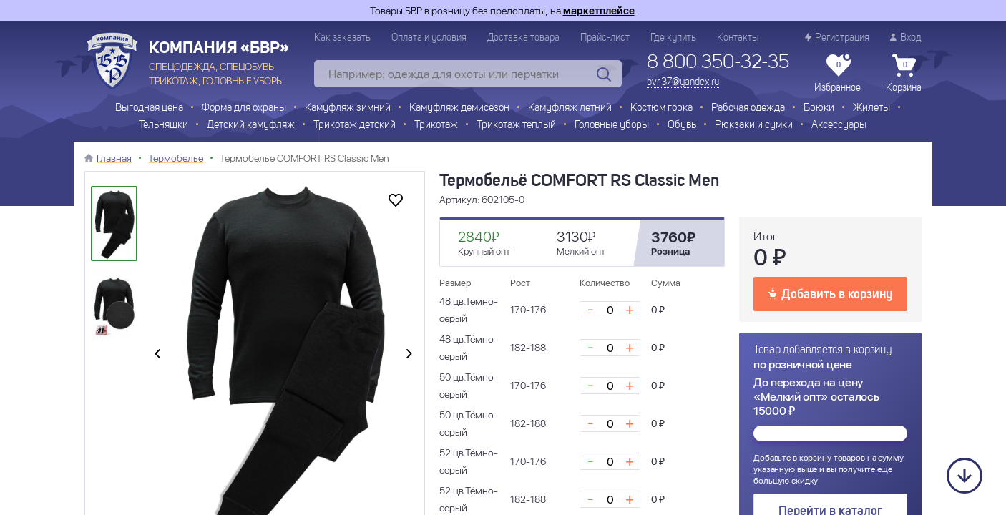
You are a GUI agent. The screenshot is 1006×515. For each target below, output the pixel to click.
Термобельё (175, 158)
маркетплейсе (599, 10)
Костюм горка (661, 108)
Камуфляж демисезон (459, 108)
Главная (114, 158)
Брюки (819, 108)
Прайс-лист (605, 38)
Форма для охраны (244, 108)
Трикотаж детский (354, 125)
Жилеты (871, 108)
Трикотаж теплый (516, 125)
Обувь (682, 125)
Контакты (737, 38)
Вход (906, 37)
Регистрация (837, 37)
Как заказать (342, 38)
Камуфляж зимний (348, 108)
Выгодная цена (149, 108)
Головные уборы (612, 125)
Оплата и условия (429, 38)
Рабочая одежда (748, 108)
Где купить (673, 38)
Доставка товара (523, 38)
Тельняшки (163, 125)
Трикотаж (436, 125)
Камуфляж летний (570, 108)
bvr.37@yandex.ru (683, 82)
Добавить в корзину (830, 293)
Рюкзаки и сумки (754, 125)
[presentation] (157, 355)
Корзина (904, 73)
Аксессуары (838, 125)
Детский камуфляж (251, 125)
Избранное (837, 73)
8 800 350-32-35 (718, 63)
